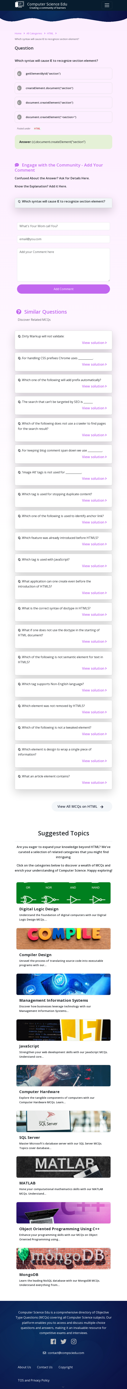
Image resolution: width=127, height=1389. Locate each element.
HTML (50, 33)
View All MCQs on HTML (81, 806)
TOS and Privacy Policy (34, 1380)
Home (18, 33)
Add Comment (64, 289)
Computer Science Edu (41, 5)
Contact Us (45, 1367)
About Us (24, 1367)
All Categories (34, 33)
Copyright (66, 1367)
